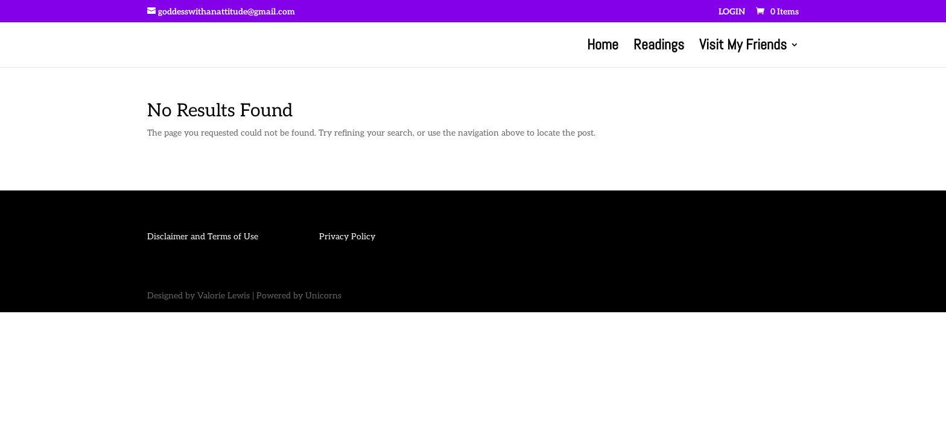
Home (602, 47)
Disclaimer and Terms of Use (202, 236)
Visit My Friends (743, 47)
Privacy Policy (347, 236)
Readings (658, 47)
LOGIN (732, 12)
